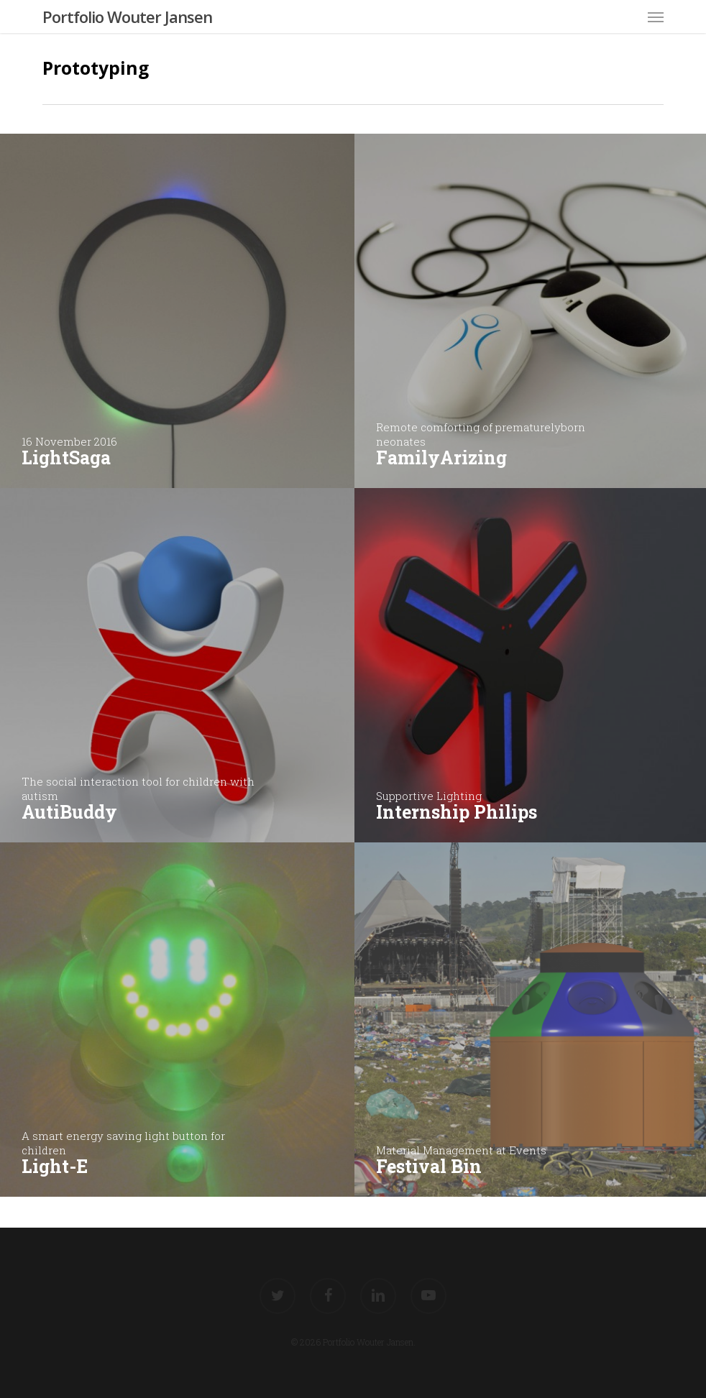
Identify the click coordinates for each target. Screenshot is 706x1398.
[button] (656, 16)
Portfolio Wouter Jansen (127, 16)
